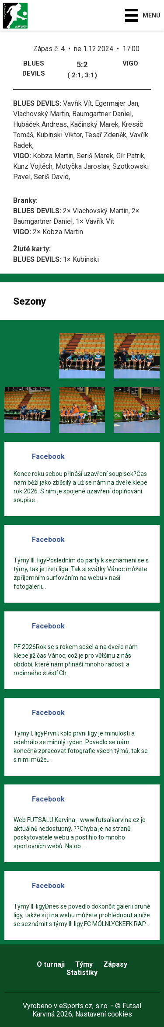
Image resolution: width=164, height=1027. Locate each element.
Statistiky (82, 972)
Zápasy (115, 964)
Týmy (84, 964)
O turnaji (51, 964)
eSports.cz (75, 1006)
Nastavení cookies (103, 1014)
